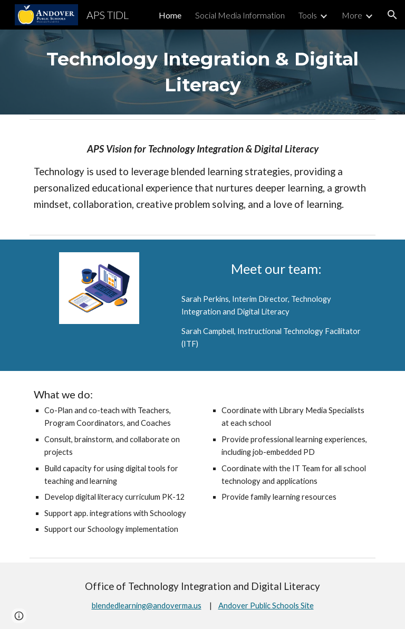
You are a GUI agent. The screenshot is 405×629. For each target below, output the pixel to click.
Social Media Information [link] (240, 15)
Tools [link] (307, 15)
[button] (392, 14)
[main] (202, 72)
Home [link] (170, 15)
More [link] (352, 15)
